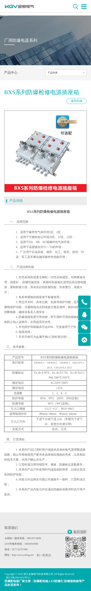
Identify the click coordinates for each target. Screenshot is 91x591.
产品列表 (53, 72)
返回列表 (77, 100)
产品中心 (10, 72)
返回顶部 (77, 532)
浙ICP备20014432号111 (18, 577)
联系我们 (11, 528)
